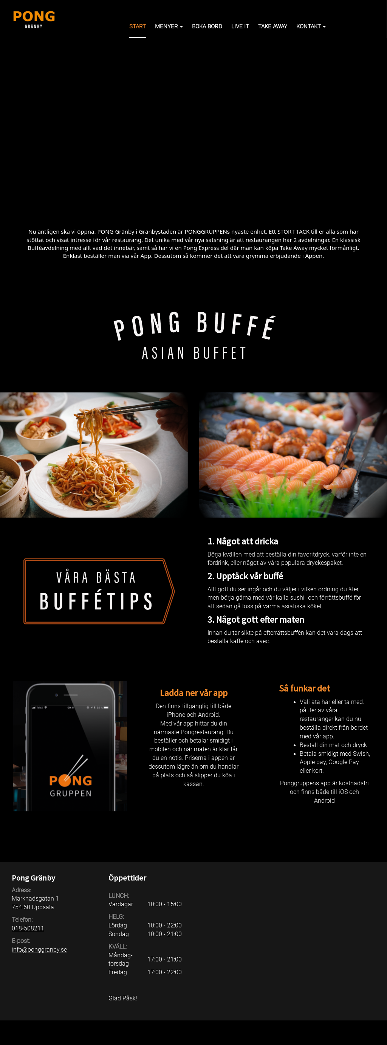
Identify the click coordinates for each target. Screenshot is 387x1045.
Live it (240, 26)
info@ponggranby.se (39, 949)
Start (137, 26)
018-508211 (28, 928)
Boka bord (207, 26)
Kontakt (311, 26)
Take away (272, 26)
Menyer (169, 26)
